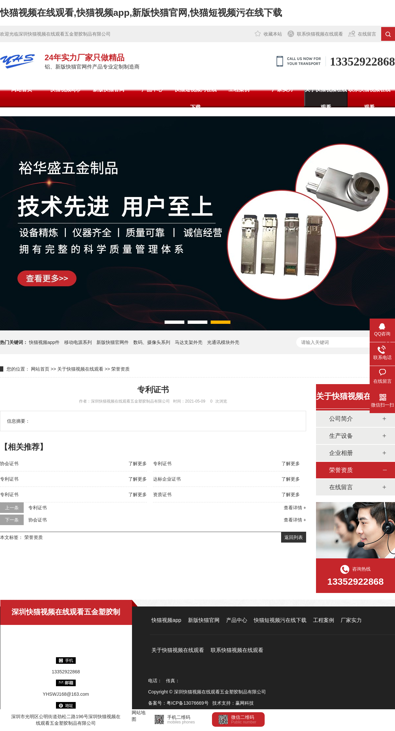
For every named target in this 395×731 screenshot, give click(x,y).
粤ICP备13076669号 (188, 703)
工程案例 (239, 89)
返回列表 (293, 537)
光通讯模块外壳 (223, 342)
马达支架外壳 (188, 342)
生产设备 (341, 436)
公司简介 (341, 418)
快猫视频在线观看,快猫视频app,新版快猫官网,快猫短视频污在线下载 (141, 13)
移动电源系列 (78, 342)
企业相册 (341, 453)
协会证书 (9, 463)
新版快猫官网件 (112, 342)
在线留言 (367, 34)
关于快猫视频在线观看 (326, 98)
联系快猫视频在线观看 (320, 34)
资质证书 (162, 494)
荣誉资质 (120, 369)
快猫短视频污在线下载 (195, 98)
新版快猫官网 (108, 89)
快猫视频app (65, 89)
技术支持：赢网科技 (233, 703)
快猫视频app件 (44, 342)
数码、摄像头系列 (151, 342)
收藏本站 (273, 34)
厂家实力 (282, 89)
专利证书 (162, 463)
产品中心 (152, 89)
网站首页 (21, 89)
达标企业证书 (167, 479)
